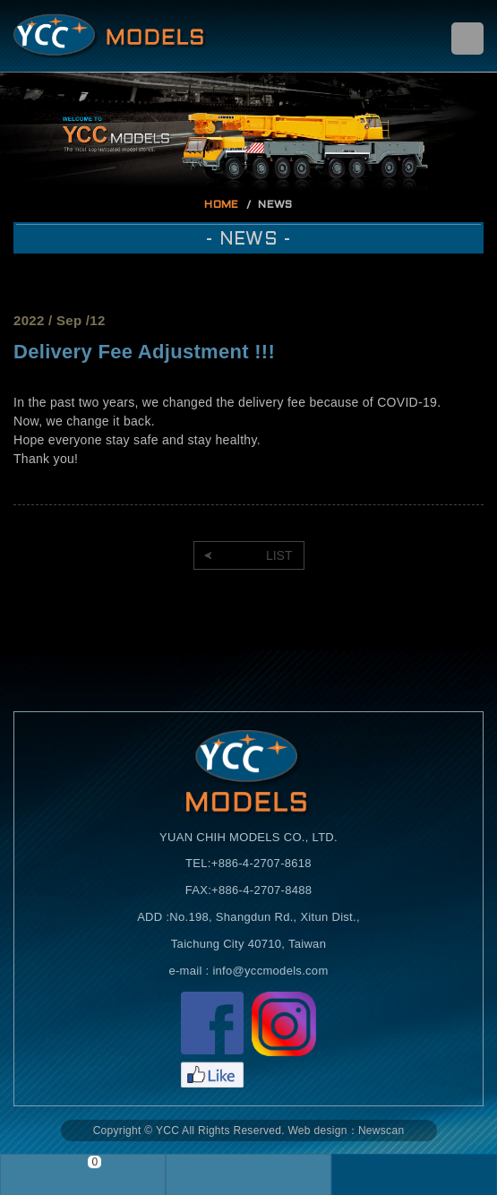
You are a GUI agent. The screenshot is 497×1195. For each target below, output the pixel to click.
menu (467, 38)
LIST (279, 555)
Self (110, 35)
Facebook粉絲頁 (212, 1040)
